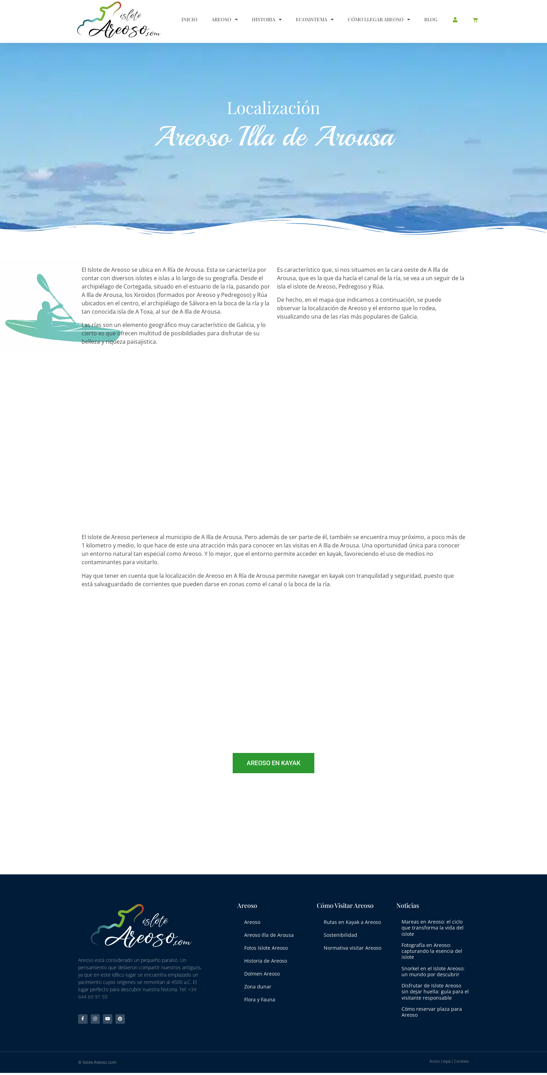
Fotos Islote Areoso (266, 945)
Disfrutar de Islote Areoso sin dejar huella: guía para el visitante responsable (435, 991)
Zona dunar (257, 981)
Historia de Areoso (265, 957)
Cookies (461, 1063)
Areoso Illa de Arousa (269, 933)
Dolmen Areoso (262, 969)
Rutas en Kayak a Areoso (352, 921)
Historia (267, 19)
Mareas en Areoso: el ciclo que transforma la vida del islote (433, 927)
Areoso (224, 19)
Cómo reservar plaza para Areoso (432, 1012)
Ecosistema (315, 19)
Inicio (189, 19)
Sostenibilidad (340, 933)
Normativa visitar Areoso (352, 945)
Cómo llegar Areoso (379, 19)
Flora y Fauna (259, 994)
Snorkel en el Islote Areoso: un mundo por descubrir (433, 971)
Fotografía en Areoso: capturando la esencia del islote (432, 951)
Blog (430, 19)
